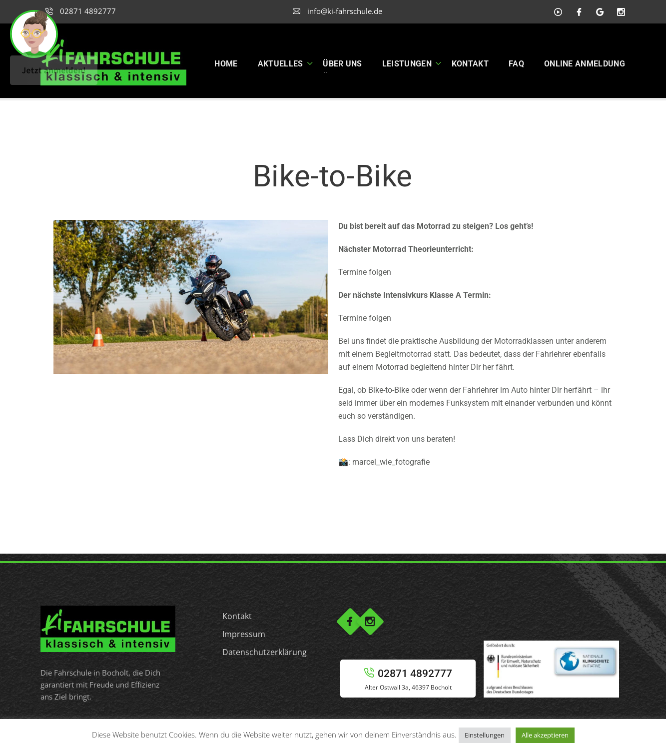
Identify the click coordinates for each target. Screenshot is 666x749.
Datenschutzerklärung (264, 652)
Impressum (243, 634)
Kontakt (237, 616)
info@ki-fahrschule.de (337, 11)
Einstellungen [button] (485, 735)
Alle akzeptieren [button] (545, 735)
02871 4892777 (80, 11)
